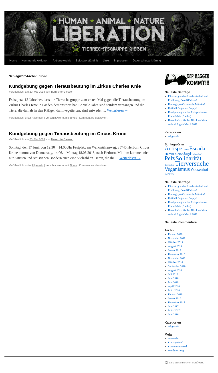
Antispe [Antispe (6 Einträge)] (173, 148)
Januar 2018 (174, 298)
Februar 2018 (175, 294)
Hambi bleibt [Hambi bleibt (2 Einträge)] (174, 154)
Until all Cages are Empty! (182, 108)
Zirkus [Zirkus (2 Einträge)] (169, 174)
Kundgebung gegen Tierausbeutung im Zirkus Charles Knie (75, 86)
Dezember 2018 (176, 254)
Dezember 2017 (176, 302)
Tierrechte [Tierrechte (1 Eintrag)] (169, 165)
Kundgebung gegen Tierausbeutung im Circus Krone (67, 133)
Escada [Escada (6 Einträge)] (197, 148)
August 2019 (175, 246)
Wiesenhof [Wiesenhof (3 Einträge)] (199, 169)
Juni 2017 (173, 306)
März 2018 (174, 290)
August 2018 (175, 270)
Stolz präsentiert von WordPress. (186, 362)
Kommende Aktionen (35, 60)
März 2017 (174, 310)
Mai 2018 (173, 282)
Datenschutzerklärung (147, 60)
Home (13, 60)
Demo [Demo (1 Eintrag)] (186, 149)
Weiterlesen (117, 110)
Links (106, 60)
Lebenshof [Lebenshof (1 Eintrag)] (197, 154)
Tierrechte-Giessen (62, 91)
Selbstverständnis (87, 60)
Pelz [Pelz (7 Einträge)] (170, 158)
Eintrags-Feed (175, 342)
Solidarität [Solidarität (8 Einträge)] (189, 158)
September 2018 (177, 266)
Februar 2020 (175, 234)
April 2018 (174, 286)
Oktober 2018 (175, 262)
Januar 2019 (174, 250)
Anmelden (173, 338)
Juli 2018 (173, 274)
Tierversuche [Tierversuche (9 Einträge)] (192, 163)
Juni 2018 (173, 278)
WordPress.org (176, 350)
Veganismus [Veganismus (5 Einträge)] (177, 169)
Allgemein (38, 117)
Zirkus (73, 117)
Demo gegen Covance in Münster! (186, 104)
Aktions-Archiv (62, 60)
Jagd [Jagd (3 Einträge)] (187, 153)
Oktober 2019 (175, 242)
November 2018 (177, 258)
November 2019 (177, 238)
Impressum (121, 60)
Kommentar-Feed (177, 346)
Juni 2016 (173, 314)
